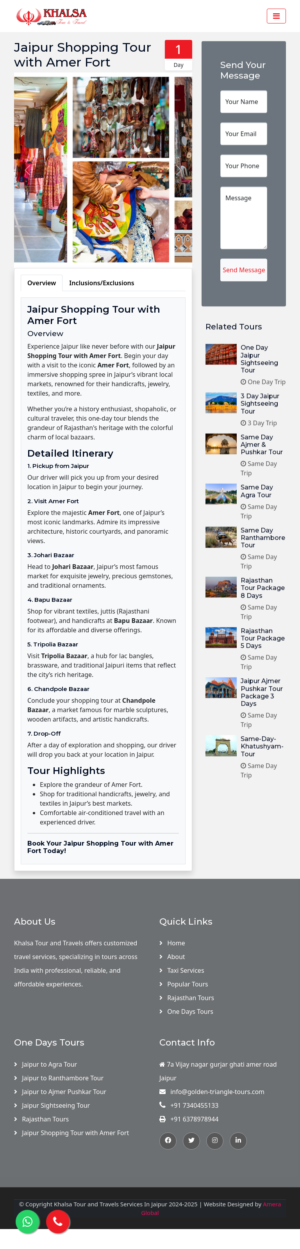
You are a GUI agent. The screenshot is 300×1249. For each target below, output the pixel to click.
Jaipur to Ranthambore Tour (59, 1078)
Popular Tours (183, 984)
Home (172, 943)
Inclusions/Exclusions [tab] (101, 283)
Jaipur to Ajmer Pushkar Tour (60, 1091)
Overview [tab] (41, 283)
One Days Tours (186, 1011)
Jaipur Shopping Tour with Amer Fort (71, 1132)
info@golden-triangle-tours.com (211, 1091)
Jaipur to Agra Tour (45, 1064)
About (172, 956)
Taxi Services (181, 970)
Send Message (244, 331)
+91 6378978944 (188, 1119)
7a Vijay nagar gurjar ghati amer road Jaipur (218, 1071)
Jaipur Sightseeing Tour (52, 1105)
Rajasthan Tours (186, 997)
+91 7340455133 (188, 1105)
